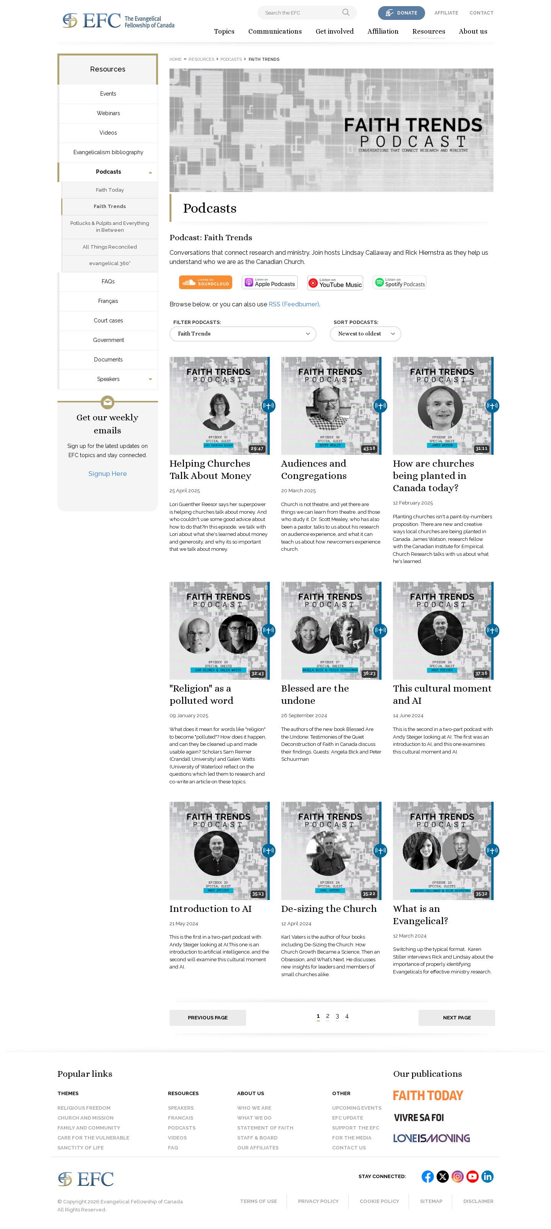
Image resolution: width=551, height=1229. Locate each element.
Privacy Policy (318, 1201)
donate (407, 13)
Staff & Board (257, 1138)
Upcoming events (356, 1108)
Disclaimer (478, 1201)
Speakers (108, 379)
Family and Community (88, 1128)
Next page (457, 1018)
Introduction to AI (211, 908)
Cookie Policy (379, 1201)
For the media (352, 1138)
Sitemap (431, 1201)
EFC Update (347, 1118)
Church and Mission (85, 1118)
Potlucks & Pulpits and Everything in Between (109, 226)
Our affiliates (258, 1148)
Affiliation (383, 31)
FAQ (173, 1148)
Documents (108, 359)
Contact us (349, 1148)
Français (108, 301)
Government (108, 340)
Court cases (108, 320)
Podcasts (108, 172)
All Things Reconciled (110, 247)
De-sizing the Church (329, 908)
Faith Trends (110, 206)
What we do (254, 1118)
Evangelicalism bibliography (108, 152)
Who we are (254, 1108)
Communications (275, 31)
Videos (108, 133)
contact (481, 13)
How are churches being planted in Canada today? (433, 475)
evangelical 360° (109, 263)
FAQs (108, 281)
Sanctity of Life (80, 1148)
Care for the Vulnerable (93, 1138)
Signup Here (107, 473)
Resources (428, 31)
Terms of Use (258, 1201)
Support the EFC (355, 1128)
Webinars (108, 113)
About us (473, 31)
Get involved (335, 31)
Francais (180, 1118)
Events (108, 94)
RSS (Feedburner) (294, 304)
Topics (224, 31)
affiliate (446, 13)
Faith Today (110, 190)
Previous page (208, 1018)
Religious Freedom (84, 1108)
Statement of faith (265, 1128)
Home (176, 59)
